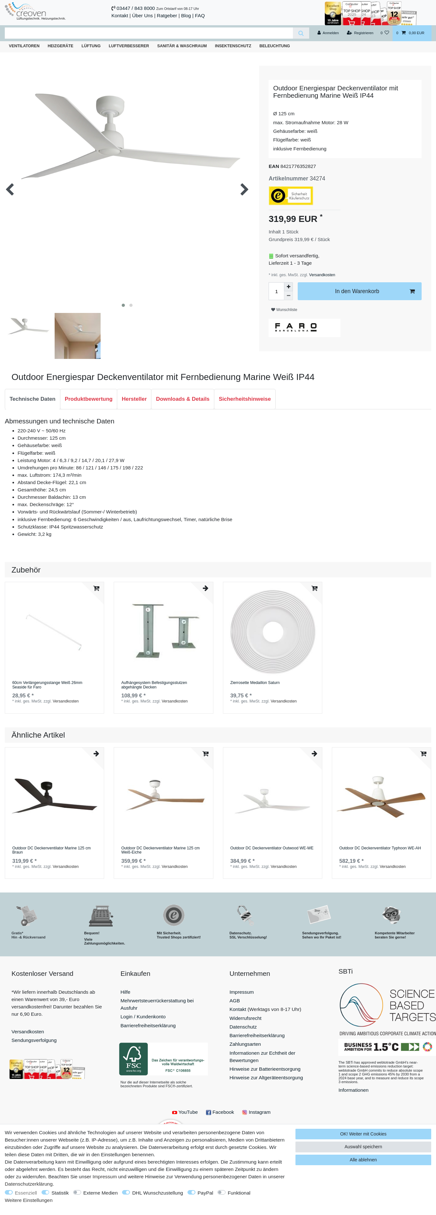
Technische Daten (33, 399)
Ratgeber (167, 15)
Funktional (239, 1193)
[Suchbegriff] (149, 33)
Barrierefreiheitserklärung (148, 1025)
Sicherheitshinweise (245, 399)
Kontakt (119, 15)
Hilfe (125, 992)
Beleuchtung (274, 46)
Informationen (354, 1090)
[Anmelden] (328, 33)
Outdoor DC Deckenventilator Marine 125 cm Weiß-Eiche (160, 850)
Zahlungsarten (245, 1044)
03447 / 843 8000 (136, 8)
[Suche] (301, 33)
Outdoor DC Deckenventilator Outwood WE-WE (272, 848)
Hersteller (134, 399)
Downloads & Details (183, 399)
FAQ (200, 15)
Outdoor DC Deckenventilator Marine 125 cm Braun (51, 850)
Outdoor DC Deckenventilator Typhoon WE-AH (380, 848)
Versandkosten (321, 275)
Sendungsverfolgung (34, 1040)
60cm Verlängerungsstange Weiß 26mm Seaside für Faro (47, 685)
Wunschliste (284, 310)
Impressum (242, 992)
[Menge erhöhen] (288, 286)
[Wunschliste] (385, 33)
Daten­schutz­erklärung (29, 1184)
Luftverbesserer (129, 46)
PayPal (205, 1193)
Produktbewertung (89, 399)
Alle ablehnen (363, 1159)
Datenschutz (243, 1026)
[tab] (32, 399)
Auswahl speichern (363, 1146)
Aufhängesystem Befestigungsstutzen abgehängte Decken (154, 685)
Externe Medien (100, 1193)
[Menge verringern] (288, 295)
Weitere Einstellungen (28, 1200)
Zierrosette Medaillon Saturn (255, 683)
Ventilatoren (24, 46)
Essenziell (26, 1193)
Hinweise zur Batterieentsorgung (265, 1069)
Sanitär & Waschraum (182, 46)
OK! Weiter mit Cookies (363, 1133)
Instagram (256, 1112)
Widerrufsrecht (246, 1018)
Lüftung (91, 46)
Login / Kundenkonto (142, 1016)
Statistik (60, 1193)
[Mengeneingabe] (276, 291)
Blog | (187, 15)
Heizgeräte (60, 46)
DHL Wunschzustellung (157, 1193)
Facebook (220, 1112)
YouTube (185, 1112)
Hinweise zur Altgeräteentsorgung (266, 1077)
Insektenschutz (233, 46)
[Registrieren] (360, 33)
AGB (235, 1000)
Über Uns (142, 15)
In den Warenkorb (375, 291)
